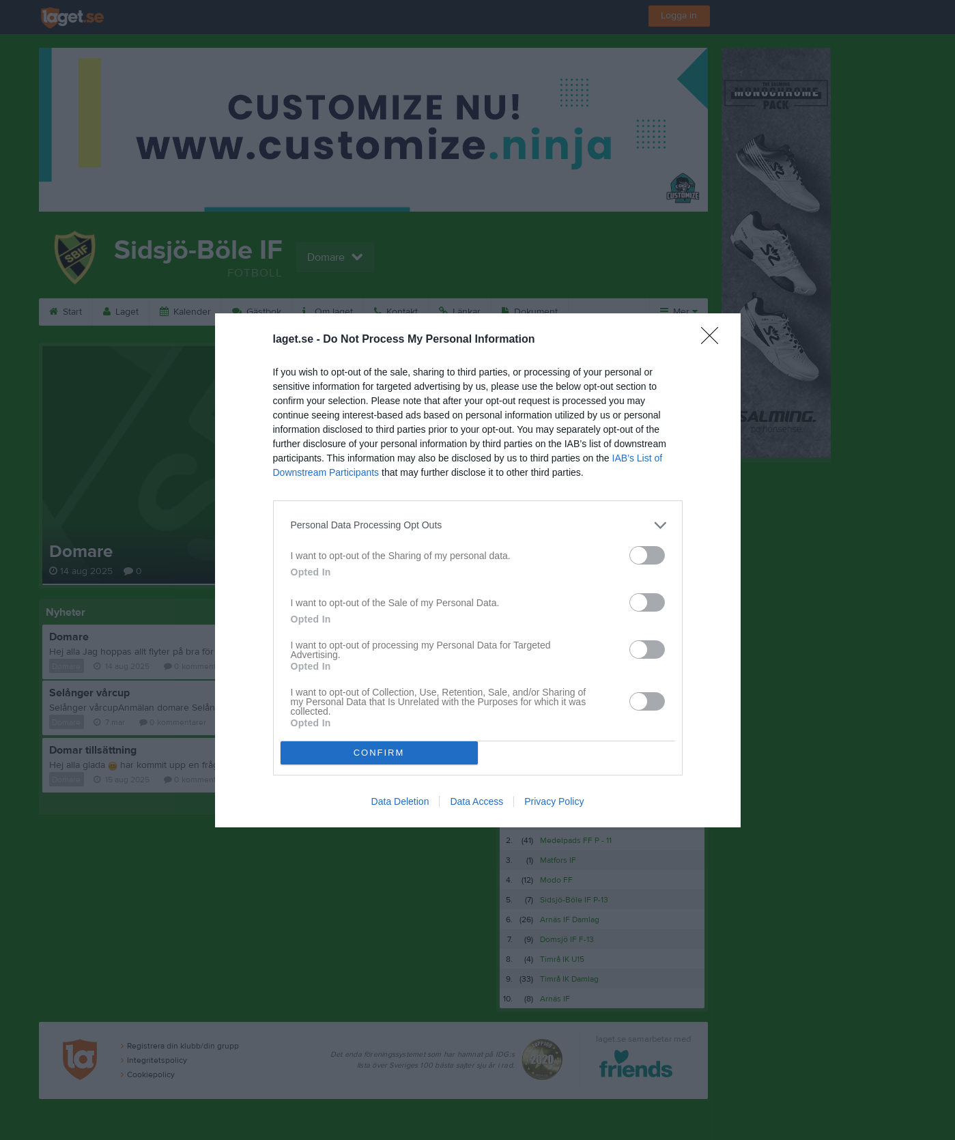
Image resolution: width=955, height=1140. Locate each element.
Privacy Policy (554, 801)
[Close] (714, 340)
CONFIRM (379, 752)
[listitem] (478, 525)
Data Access (476, 801)
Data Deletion (400, 801)
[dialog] (478, 570)
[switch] (647, 555)
